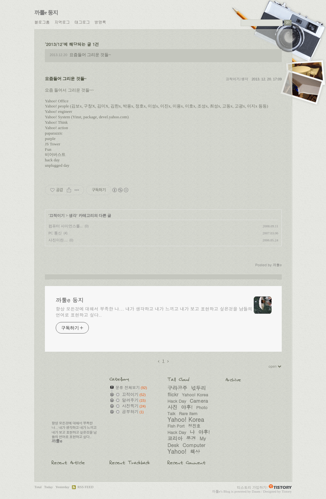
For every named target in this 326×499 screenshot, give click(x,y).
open (275, 366)
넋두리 (198, 387)
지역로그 (62, 22)
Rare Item (188, 413)
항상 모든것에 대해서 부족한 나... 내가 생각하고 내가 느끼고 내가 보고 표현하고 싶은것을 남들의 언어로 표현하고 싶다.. (154, 311)
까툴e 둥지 (46, 13)
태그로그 (82, 22)
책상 (195, 451)
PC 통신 (55, 233)
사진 (172, 406)
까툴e (216, 491)
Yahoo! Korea (185, 419)
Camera (199, 400)
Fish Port (175, 426)
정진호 (194, 426)
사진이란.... (57, 240)
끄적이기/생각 (237, 79)
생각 (72, 215)
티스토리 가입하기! (252, 487)
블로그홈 (42, 22)
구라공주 (177, 387)
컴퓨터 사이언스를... (65, 226)
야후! (187, 406)
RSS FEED (85, 487)
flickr (172, 394)
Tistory (286, 491)
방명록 (100, 22)
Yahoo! (177, 451)
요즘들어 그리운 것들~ (90, 54)
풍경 (191, 438)
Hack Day (176, 432)
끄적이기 (57, 215)
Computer (193, 444)
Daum (256, 491)
